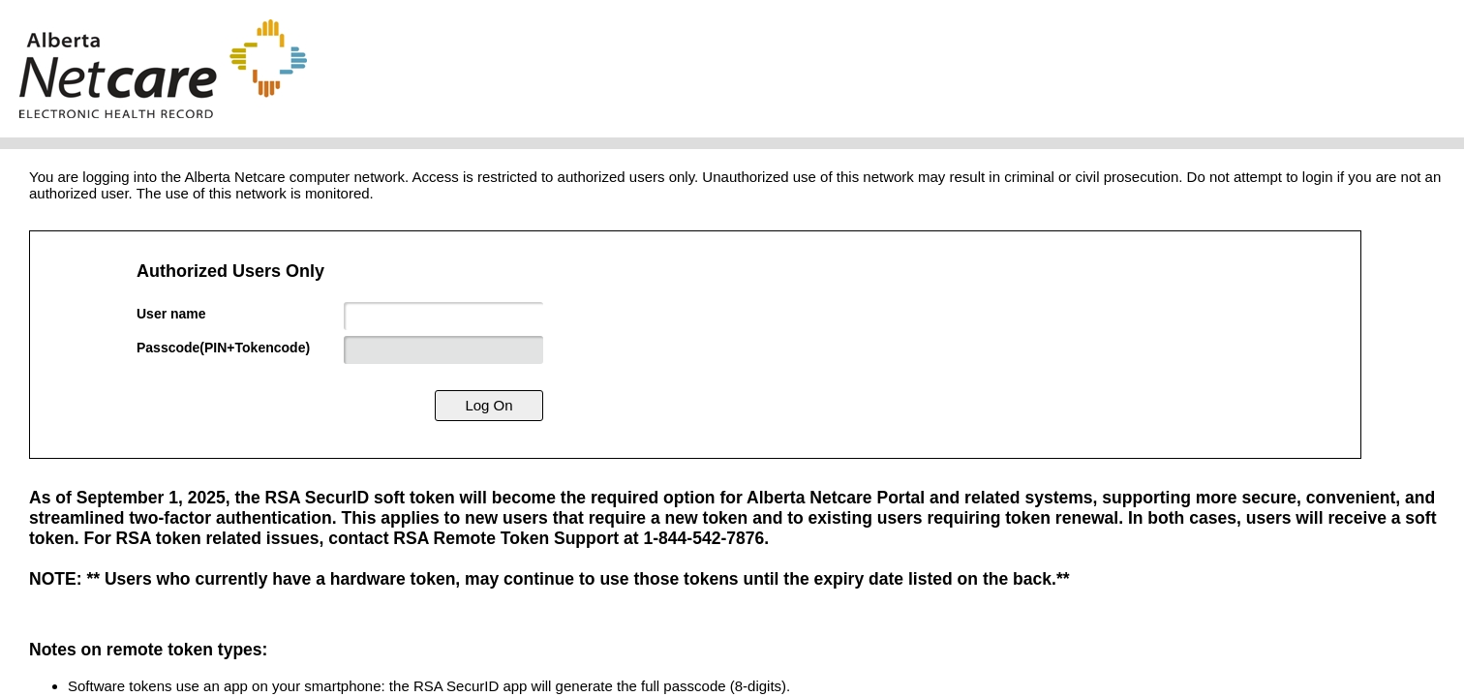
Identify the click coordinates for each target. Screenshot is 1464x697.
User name (171, 313)
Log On (488, 405)
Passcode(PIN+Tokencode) (223, 347)
